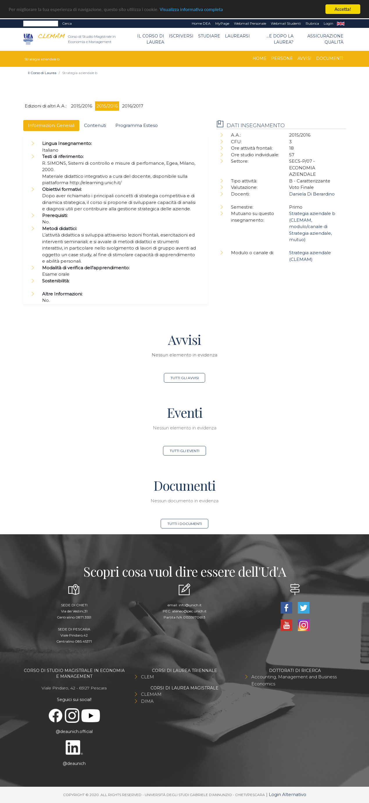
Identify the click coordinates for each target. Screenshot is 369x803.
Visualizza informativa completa (191, 9)
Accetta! (343, 9)
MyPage (222, 23)
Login (328, 23)
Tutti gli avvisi (185, 378)
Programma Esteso (136, 125)
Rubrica (312, 23)
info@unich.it (190, 605)
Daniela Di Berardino (312, 194)
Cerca (67, 23)
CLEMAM (151, 694)
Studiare (209, 36)
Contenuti (95, 125)
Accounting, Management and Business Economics (294, 680)
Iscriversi (181, 36)
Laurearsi (237, 36)
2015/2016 (81, 106)
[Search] (40, 23)
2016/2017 (132, 106)
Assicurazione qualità (325, 39)
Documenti (329, 58)
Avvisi (304, 58)
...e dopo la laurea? (279, 39)
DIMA (147, 701)
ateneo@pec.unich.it (189, 611)
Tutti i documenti (184, 523)
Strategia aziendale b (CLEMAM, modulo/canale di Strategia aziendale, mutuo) (312, 226)
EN (341, 23)
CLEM (147, 677)
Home (259, 58)
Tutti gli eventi (184, 451)
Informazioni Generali (51, 125)
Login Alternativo (287, 794)
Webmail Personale (250, 23)
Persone (282, 58)
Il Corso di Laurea (150, 39)
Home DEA (201, 23)
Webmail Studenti (286, 23)
